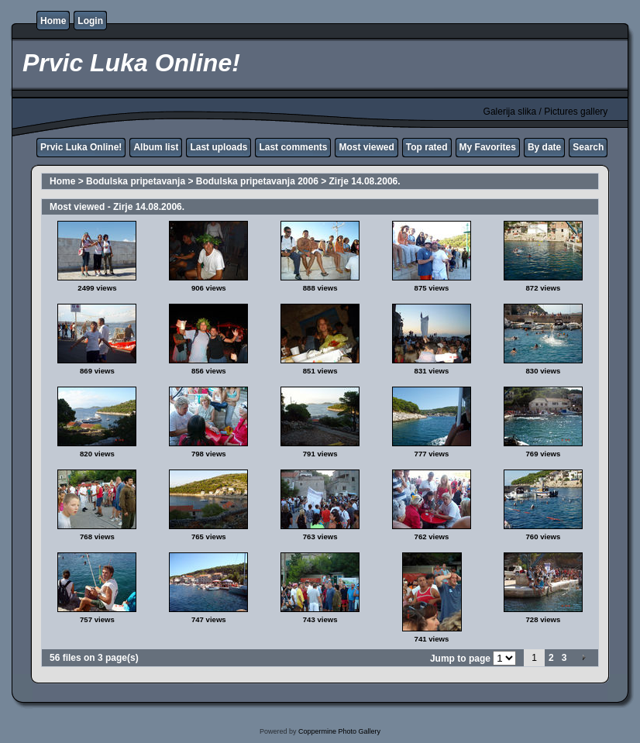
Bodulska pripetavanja (135, 181)
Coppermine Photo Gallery (339, 731)
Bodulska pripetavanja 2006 (257, 181)
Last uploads (218, 147)
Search (588, 147)
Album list (155, 147)
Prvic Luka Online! (81, 147)
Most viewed (366, 147)
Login (90, 20)
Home (53, 20)
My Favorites (487, 147)
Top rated (427, 147)
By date (544, 147)
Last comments (293, 147)
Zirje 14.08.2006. (365, 181)
